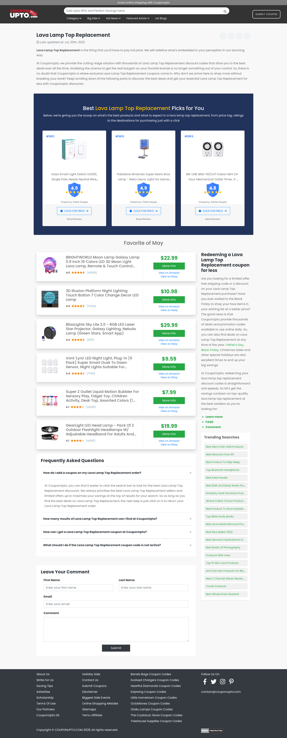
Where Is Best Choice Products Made (229, 501)
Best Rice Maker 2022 (219, 532)
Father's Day (234, 345)
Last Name (127, 580)
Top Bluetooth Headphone (222, 470)
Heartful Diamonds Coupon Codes (156, 686)
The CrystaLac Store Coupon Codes (156, 715)
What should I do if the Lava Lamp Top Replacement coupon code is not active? (102, 545)
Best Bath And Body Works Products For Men (234, 485)
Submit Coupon (266, 15)
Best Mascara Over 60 (220, 454)
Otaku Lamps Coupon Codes (152, 709)
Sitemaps (89, 709)
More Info (169, 266)
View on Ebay (169, 276)
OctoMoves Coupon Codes (150, 703)
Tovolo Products (216, 586)
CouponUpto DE (47, 715)
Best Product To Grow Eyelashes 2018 (229, 509)
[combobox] (146, 10)
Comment (51, 613)
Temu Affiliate (92, 715)
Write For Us (44, 680)
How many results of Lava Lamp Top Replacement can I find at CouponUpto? (100, 519)
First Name (52, 580)
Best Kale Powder (217, 477)
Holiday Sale (91, 674)
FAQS (209, 422)
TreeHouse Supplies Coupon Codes (156, 721)
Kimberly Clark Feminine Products (227, 493)
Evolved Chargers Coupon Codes (155, 680)
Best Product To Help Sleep (223, 462)
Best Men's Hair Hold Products (224, 447)
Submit (116, 648)
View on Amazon (169, 273)
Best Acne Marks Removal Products (228, 524)
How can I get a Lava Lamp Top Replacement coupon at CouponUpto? (95, 532)
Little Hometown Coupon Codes (154, 698)
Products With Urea (218, 555)
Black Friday (210, 350)
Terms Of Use (46, 703)
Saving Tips (44, 686)
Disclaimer (90, 692)
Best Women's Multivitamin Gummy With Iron (234, 540)
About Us (42, 674)
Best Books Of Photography (223, 547)
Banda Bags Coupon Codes (151, 674)
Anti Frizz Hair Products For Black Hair (229, 571)
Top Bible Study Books (220, 516)
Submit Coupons (94, 686)
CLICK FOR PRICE (74, 211)
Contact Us (90, 680)
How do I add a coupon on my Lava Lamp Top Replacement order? (92, 473)
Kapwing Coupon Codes (148, 692)
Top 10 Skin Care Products (222, 563)
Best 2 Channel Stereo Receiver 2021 (228, 578)
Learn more (214, 417)
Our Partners (45, 709)
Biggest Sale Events (96, 698)
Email (48, 596)
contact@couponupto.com (221, 692)
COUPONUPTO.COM (69, 730)
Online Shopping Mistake (100, 703)
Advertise (43, 692)
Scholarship (45, 698)
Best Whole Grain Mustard (222, 594)
